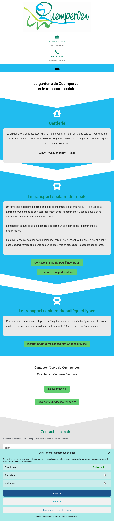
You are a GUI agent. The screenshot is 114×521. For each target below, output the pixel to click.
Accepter (57, 493)
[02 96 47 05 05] (57, 52)
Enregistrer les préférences (57, 510)
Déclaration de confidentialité (65, 517)
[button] (109, 452)
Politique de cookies (43, 517)
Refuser (57, 501)
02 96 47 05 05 (57, 57)
